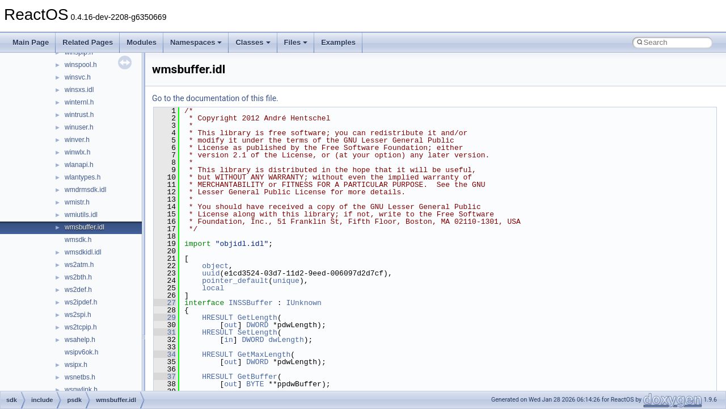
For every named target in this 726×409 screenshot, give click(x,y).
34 (165, 354)
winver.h (77, 140)
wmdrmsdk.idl (85, 190)
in (228, 340)
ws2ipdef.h (81, 302)
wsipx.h (76, 365)
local (213, 288)
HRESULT (217, 317)
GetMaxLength (264, 354)
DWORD (257, 325)
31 (165, 332)
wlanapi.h (79, 165)
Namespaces (196, 42)
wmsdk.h (78, 240)
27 (165, 303)
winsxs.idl (79, 90)
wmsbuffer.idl (84, 227)
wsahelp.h (80, 340)
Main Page (30, 42)
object (215, 266)
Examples (338, 42)
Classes (252, 42)
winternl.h (79, 102)
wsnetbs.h (80, 377)
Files (296, 42)
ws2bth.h (78, 277)
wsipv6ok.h (81, 352)
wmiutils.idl (81, 215)
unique (286, 281)
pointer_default (235, 281)
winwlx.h (77, 152)
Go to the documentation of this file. (215, 98)
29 (165, 317)
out (230, 325)
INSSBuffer (251, 303)
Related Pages (87, 42)
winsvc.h (78, 77)
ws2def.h (78, 290)
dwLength (285, 340)
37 (165, 377)
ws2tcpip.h (81, 327)
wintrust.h (79, 115)
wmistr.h (77, 202)
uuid (211, 273)
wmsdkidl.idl (83, 252)
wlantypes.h (82, 177)
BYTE (255, 384)
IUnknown (303, 303)
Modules (141, 42)
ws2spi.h (78, 315)
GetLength (257, 317)
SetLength (257, 332)
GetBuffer (257, 377)
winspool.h (81, 65)
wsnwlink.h (81, 390)
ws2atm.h (79, 265)
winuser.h (79, 127)
